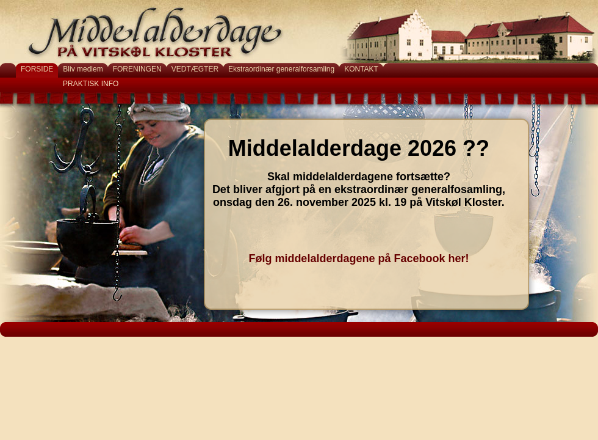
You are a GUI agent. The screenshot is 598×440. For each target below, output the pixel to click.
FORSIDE (37, 69)
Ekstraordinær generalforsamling (281, 69)
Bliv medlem (83, 69)
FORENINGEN (137, 69)
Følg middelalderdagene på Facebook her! (358, 258)
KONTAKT (361, 69)
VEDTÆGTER (194, 69)
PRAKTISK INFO (90, 83)
